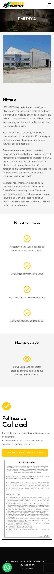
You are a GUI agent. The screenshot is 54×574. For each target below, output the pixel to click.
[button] (6, 568)
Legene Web (27, 569)
